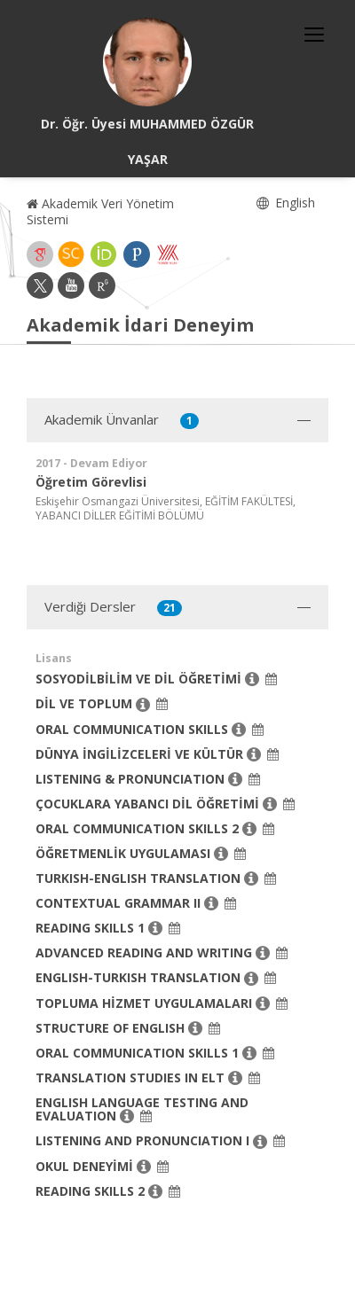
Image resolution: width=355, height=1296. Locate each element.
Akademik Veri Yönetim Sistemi (100, 211)
